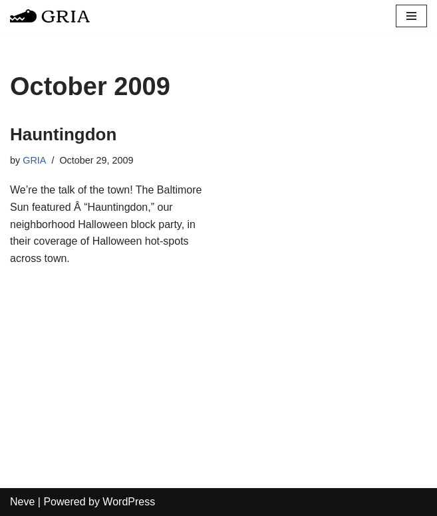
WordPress (128, 501)
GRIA (34, 160)
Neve (22, 501)
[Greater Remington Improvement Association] (50, 16)
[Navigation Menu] (411, 16)
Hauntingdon (63, 134)
